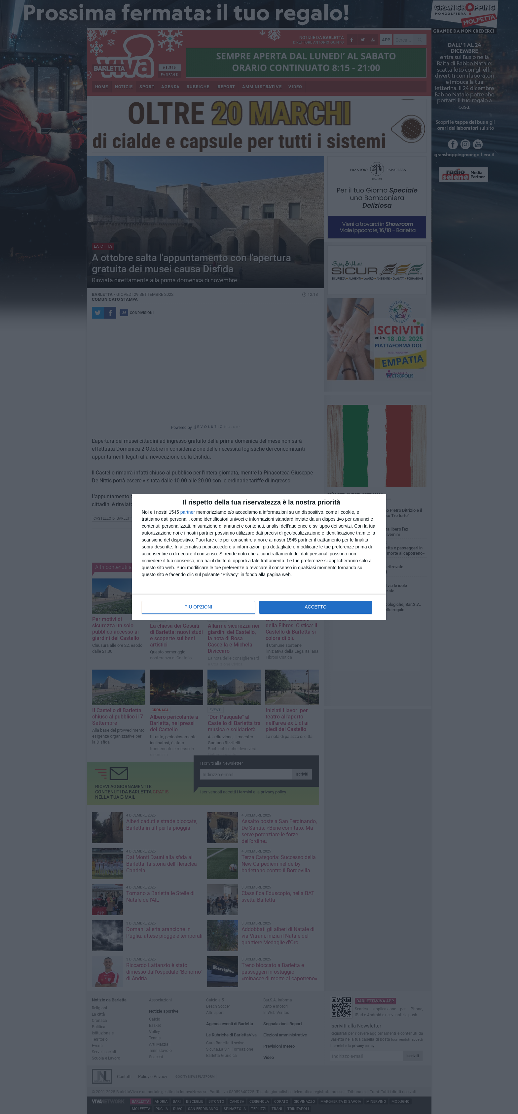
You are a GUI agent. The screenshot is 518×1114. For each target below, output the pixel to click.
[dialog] (259, 557)
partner (187, 512)
